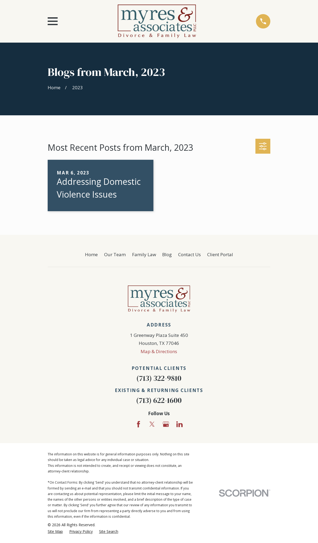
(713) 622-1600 (159, 400)
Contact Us (189, 254)
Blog (167, 254)
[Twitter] (152, 424)
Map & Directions (159, 351)
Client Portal (220, 254)
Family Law (144, 254)
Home (91, 254)
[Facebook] (138, 424)
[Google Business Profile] (166, 424)
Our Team (115, 254)
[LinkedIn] (179, 424)
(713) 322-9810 (158, 378)
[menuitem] (55, 531)
